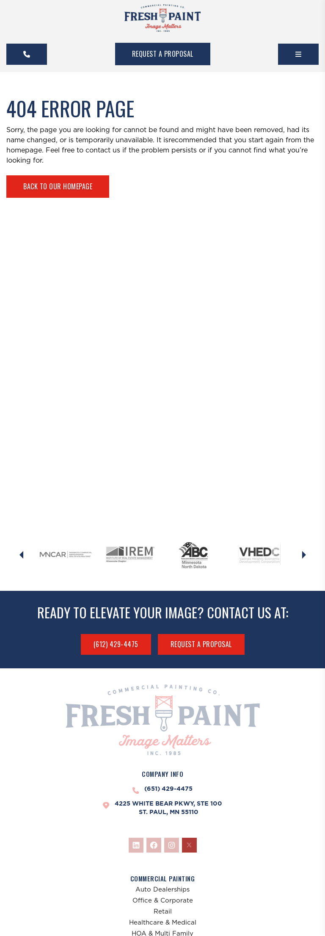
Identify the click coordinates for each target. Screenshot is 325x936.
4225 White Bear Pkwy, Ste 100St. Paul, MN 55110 (168, 807)
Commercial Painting (162, 878)
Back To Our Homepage (57, 186)
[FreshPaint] (162, 18)
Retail (163, 911)
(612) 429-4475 (116, 644)
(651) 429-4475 (168, 788)
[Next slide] (303, 554)
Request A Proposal (162, 54)
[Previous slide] (21, 554)
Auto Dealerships (162, 889)
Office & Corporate (162, 900)
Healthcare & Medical (162, 922)
